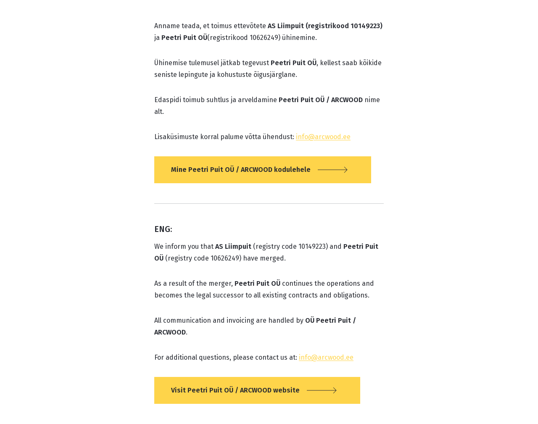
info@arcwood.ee (323, 137)
